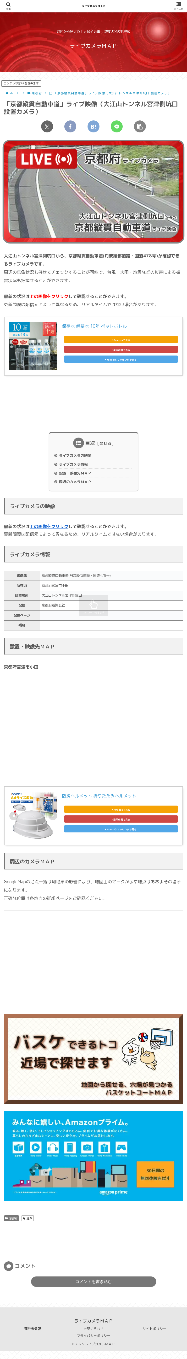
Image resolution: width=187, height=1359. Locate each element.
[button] (140, 126)
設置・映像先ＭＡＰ (77, 477)
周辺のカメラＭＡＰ (77, 487)
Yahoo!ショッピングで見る (121, 362)
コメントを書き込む (93, 1290)
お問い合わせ (93, 1337)
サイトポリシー (154, 1337)
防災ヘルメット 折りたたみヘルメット (99, 802)
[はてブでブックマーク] (93, 126)
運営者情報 (32, 1337)
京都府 (11, 1226)
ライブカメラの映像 (77, 458)
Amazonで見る (121, 337)
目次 (90, 445)
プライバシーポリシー (93, 1343)
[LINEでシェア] (117, 126)
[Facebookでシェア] (70, 126)
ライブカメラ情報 (75, 468)
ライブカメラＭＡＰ (94, 6)
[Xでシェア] (47, 126)
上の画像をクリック (49, 532)
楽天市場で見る (121, 350)
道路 (27, 1226)
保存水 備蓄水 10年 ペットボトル (94, 326)
